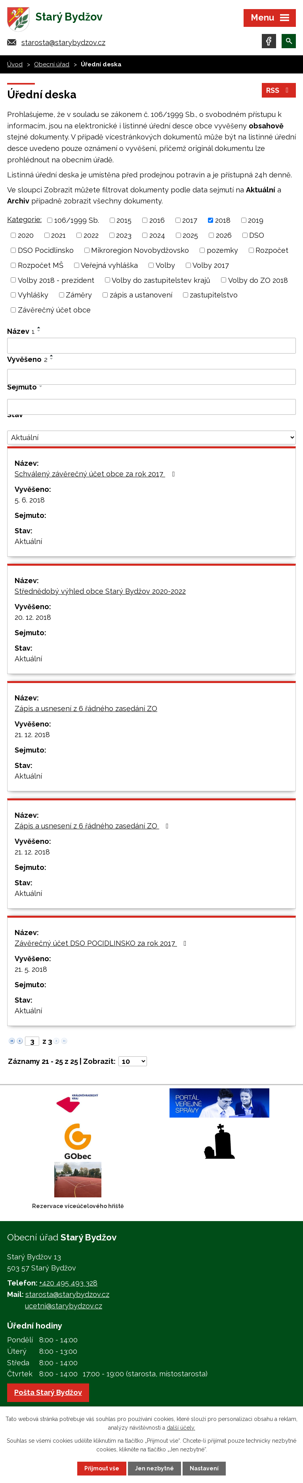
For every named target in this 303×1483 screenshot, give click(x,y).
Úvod (15, 64)
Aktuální (28, 541)
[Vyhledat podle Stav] (151, 438)
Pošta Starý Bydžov (48, 1392)
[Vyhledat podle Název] (151, 346)
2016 (157, 220)
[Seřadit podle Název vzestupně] (39, 327)
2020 (26, 235)
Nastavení (204, 1468)
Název (21, 331)
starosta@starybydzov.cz (63, 42)
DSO (256, 235)
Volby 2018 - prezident (56, 280)
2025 (190, 235)
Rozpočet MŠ (40, 265)
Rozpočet (271, 250)
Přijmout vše (101, 1468)
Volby (165, 265)
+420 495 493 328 (68, 1283)
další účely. (181, 1428)
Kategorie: (24, 219)
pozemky (222, 250)
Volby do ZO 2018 (258, 280)
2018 (223, 220)
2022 (91, 235)
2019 (255, 220)
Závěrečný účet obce (54, 310)
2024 (157, 235)
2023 (123, 235)
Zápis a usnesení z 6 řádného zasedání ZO (86, 708)
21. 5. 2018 (31, 969)
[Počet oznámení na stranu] (132, 1061)
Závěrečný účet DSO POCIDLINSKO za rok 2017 (102, 943)
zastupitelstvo (214, 295)
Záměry (79, 295)
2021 (58, 235)
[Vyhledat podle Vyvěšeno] (151, 377)
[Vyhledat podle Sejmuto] (151, 407)
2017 (189, 220)
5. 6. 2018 (30, 500)
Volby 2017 (210, 265)
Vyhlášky (33, 295)
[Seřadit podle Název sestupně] (39, 330)
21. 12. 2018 (32, 734)
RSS (279, 90)
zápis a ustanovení (141, 295)
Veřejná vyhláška (109, 265)
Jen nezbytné (154, 1468)
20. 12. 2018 (33, 617)
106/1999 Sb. (76, 220)
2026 (224, 235)
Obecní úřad (51, 64)
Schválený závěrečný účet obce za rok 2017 (96, 474)
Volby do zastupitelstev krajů (161, 280)
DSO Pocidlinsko (46, 250)
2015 (123, 220)
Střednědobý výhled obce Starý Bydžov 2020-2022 (100, 591)
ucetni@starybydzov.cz (63, 1306)
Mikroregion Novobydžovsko (140, 250)
